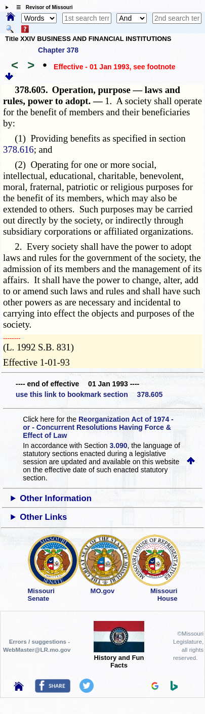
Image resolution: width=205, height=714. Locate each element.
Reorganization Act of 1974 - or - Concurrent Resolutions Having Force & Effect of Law (98, 427)
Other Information (56, 498)
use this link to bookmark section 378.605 (89, 394)
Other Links (43, 517)
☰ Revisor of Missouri (42, 7)
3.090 (119, 445)
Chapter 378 (58, 50)
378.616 (18, 149)
